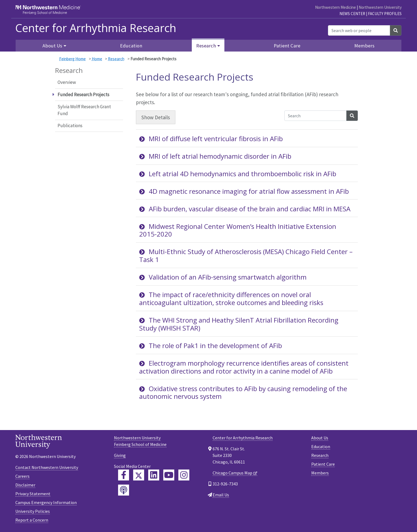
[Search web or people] (359, 30)
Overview (67, 82)
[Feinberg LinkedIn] (153, 475)
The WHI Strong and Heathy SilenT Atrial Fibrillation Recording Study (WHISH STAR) (238, 323)
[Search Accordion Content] (315, 115)
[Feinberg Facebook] (123, 475)
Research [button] (206, 45)
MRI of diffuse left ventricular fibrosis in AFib (211, 138)
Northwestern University (380, 7)
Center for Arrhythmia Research (243, 437)
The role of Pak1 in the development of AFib (210, 345)
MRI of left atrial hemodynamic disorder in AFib (215, 156)
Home (97, 58)
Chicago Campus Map (232, 473)
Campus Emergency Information (46, 502)
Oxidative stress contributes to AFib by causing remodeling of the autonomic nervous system (243, 392)
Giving (120, 455)
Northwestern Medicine (335, 7)
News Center (352, 13)
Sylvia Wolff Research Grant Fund (84, 110)
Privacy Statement (32, 493)
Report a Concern (31, 520)
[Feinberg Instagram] (183, 475)
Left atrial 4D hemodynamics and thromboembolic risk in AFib (237, 173)
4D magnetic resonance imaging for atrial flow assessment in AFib (244, 191)
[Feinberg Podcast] (123, 490)
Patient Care (287, 45)
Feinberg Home (72, 58)
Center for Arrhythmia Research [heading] (95, 28)
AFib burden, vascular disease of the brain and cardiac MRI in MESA (244, 208)
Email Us (221, 494)
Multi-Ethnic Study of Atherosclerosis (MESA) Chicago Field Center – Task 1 (246, 255)
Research (116, 58)
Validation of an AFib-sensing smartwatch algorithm (223, 276)
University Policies (32, 511)
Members (364, 45)
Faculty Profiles (385, 13)
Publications (70, 126)
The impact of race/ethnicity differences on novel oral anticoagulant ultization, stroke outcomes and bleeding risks (231, 298)
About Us (319, 437)
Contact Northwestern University (46, 467)
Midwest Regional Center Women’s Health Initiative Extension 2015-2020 (237, 230)
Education (131, 45)
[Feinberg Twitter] (138, 475)
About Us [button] (52, 45)
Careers (22, 476)
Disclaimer (25, 485)
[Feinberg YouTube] (168, 475)
